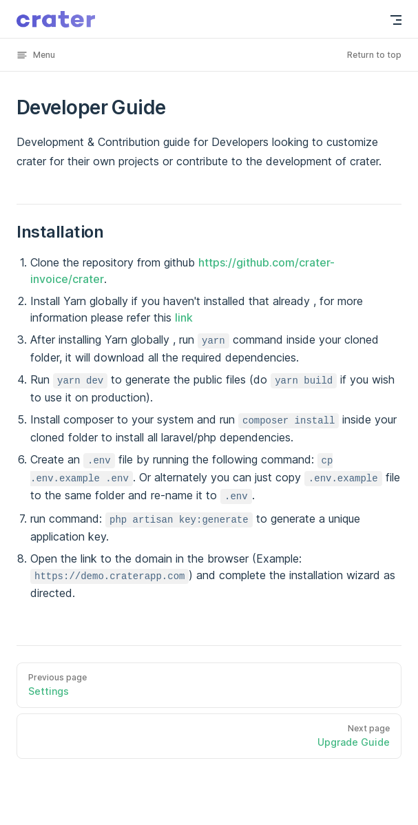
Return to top (374, 55)
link (184, 317)
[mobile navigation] (395, 20)
